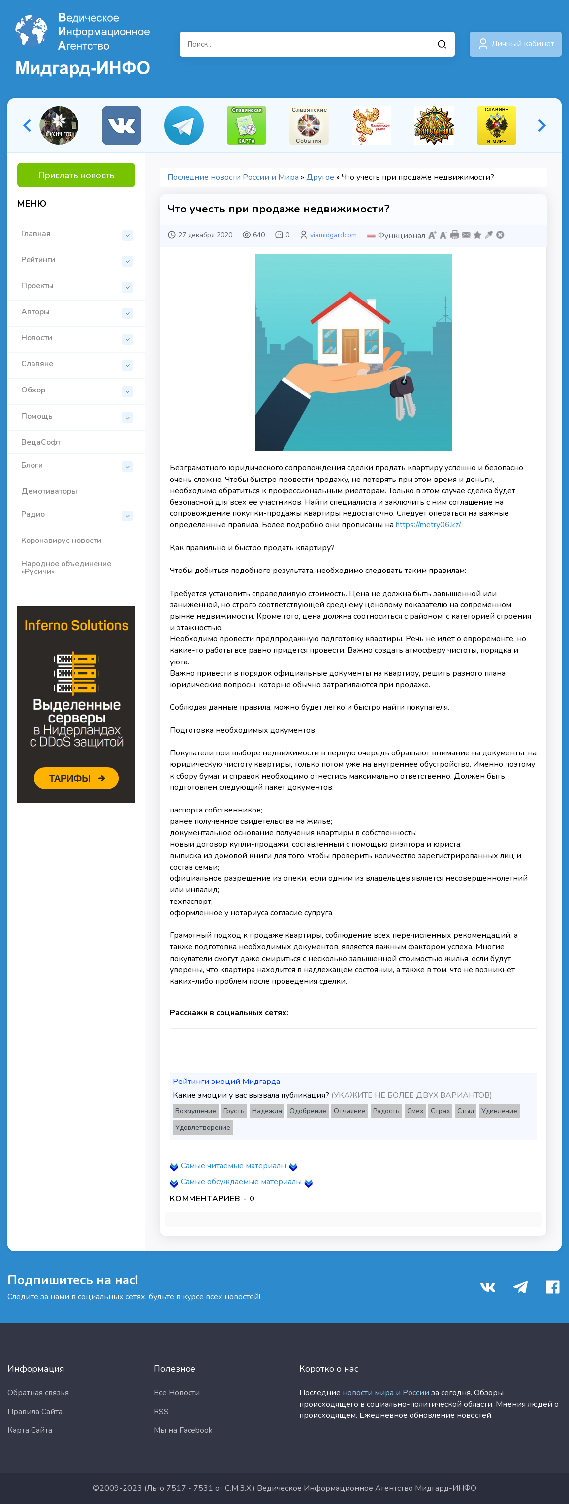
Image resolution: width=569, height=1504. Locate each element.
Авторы (77, 312)
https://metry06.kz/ (428, 524)
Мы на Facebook (183, 1430)
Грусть (234, 1110)
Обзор (77, 391)
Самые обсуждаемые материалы (241, 1181)
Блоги (77, 466)
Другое (320, 177)
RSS (161, 1411)
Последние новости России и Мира (233, 177)
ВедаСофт (41, 442)
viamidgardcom (333, 235)
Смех (415, 1110)
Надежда (267, 1110)
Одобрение (307, 1110)
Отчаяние (350, 1110)
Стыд (465, 1110)
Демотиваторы (49, 491)
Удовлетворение (202, 1127)
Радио (77, 515)
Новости (77, 338)
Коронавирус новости (61, 540)
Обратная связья (38, 1392)
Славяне (77, 365)
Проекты (77, 286)
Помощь (77, 417)
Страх (440, 1110)
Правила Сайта (35, 1411)
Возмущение (195, 1110)
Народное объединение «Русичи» (66, 567)
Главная (77, 234)
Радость (386, 1110)
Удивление (499, 1110)
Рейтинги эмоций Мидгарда (226, 1081)
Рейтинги (77, 260)
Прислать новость (76, 175)
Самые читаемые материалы (233, 1165)
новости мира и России (386, 1392)
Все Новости (177, 1392)
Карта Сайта (29, 1430)
